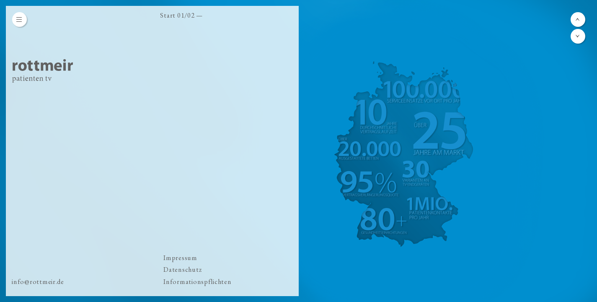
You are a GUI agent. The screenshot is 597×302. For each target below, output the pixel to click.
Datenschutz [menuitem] (182, 269)
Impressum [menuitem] (180, 257)
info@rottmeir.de (38, 281)
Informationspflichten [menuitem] (197, 281)
